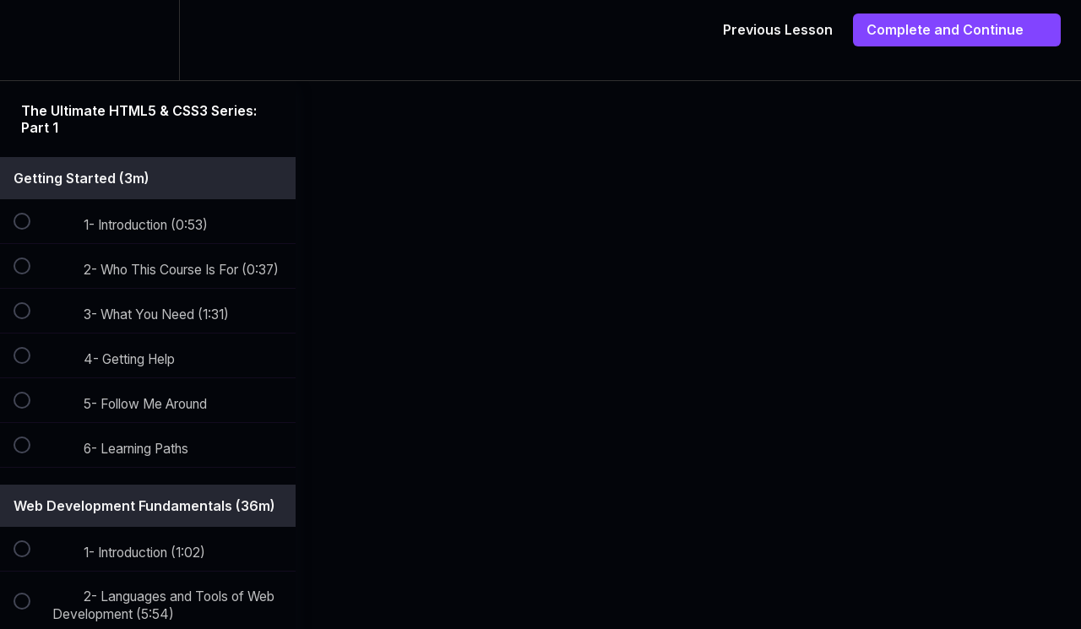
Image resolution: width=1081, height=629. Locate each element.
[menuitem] (148, 40)
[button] (31, 40)
